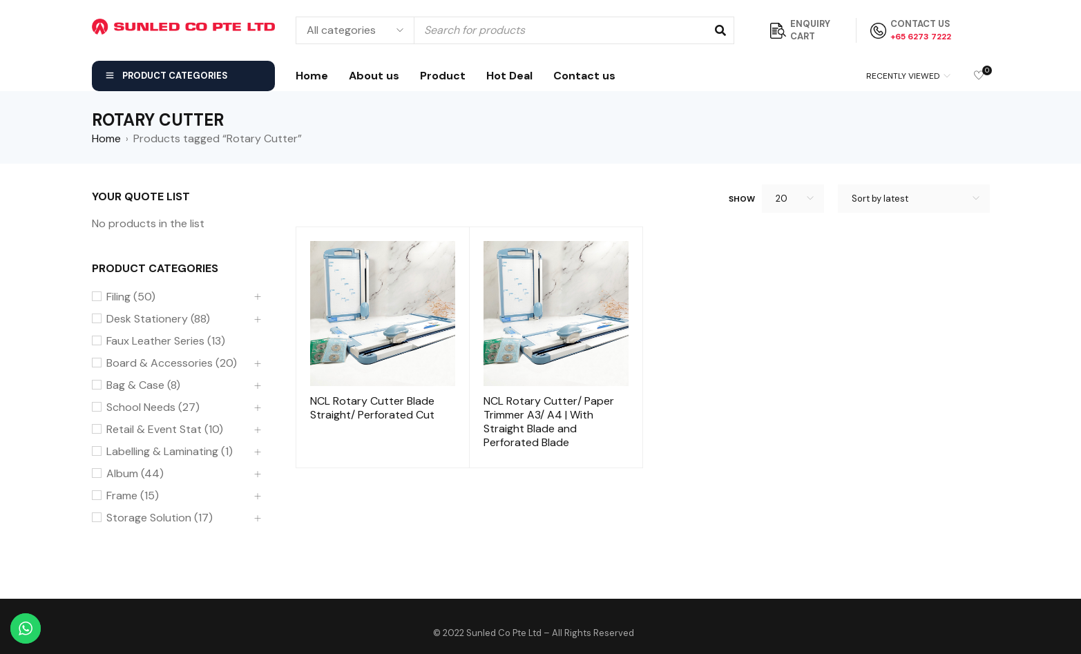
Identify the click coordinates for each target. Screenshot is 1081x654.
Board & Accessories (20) (171, 363)
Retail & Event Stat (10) (164, 429)
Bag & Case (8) (143, 385)
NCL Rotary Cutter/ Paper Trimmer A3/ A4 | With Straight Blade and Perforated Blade (549, 422)
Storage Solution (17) (159, 518)
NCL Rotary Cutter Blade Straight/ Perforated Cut (372, 408)
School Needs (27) (153, 407)
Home (106, 139)
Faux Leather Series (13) (165, 341)
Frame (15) (132, 496)
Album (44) (135, 474)
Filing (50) (130, 297)
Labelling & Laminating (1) (169, 452)
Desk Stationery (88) (158, 319)
